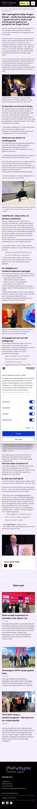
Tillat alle (18, 433)
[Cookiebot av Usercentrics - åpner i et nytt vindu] (26, 368)
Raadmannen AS (23, 495)
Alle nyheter (5, 9)
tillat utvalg (18, 439)
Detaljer (28, 428)
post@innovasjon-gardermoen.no (14, 788)
